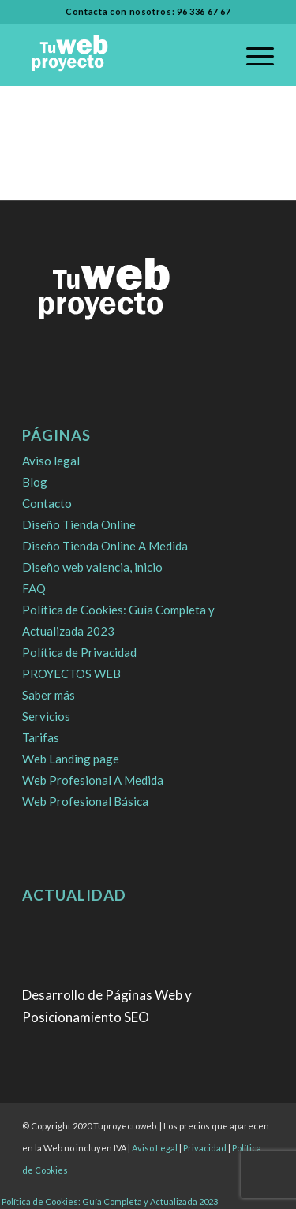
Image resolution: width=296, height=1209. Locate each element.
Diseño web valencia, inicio (92, 567)
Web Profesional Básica (85, 801)
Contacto (47, 503)
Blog (34, 482)
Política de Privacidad (79, 652)
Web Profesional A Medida (92, 780)
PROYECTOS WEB (71, 673)
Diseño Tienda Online (79, 524)
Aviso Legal (155, 1148)
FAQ (34, 588)
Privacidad (205, 1148)
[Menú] (252, 54)
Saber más (48, 695)
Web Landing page (70, 759)
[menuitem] (252, 54)
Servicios (46, 716)
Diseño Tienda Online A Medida (105, 546)
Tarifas (40, 737)
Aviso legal (51, 460)
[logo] (122, 54)
